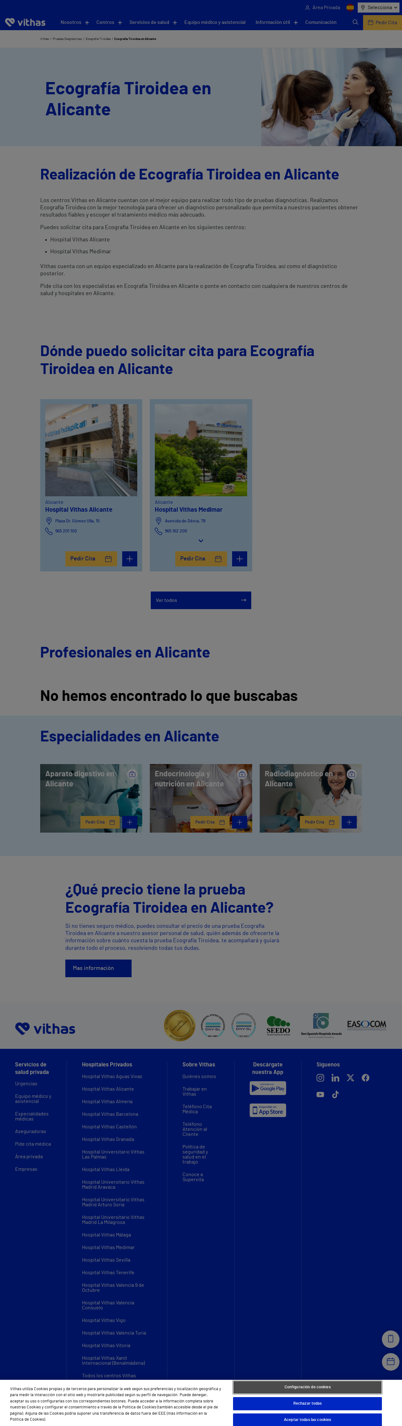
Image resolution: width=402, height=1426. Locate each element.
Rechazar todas (307, 1403)
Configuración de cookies (308, 1387)
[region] (201, 1403)
